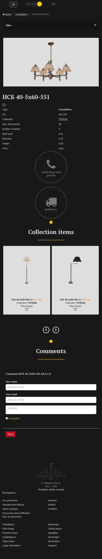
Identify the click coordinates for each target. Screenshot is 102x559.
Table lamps (8, 541)
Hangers (52, 545)
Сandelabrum (9, 537)
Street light (53, 537)
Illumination (54, 541)
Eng (40, 4)
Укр (28, 4)
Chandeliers (8, 524)
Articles (52, 504)
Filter (51, 25)
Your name (11, 381)
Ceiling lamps (55, 528)
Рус (34, 4)
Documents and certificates (16, 513)
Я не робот (13, 418)
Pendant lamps (9, 533)
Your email (11, 394)
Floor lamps (8, 528)
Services (52, 500)
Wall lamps (53, 524)
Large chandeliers (11, 545)
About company (10, 509)
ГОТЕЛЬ (63, 119)
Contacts (52, 509)
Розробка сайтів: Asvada (51, 489)
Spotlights (53, 533)
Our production (9, 500)
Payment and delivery (13, 504)
